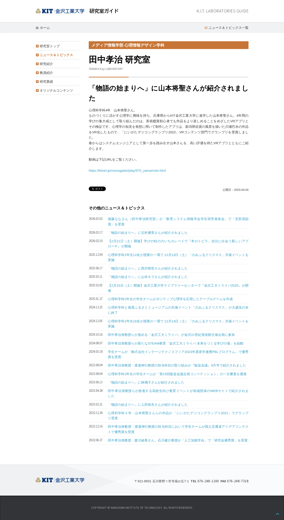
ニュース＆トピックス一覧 (228, 28)
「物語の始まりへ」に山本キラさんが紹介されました (148, 277)
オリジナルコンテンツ (56, 90)
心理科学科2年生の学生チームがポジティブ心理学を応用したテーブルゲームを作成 (170, 299)
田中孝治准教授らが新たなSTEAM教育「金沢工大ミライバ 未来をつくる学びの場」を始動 (175, 343)
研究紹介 (46, 64)
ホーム (45, 28)
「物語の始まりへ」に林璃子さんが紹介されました (146, 382)
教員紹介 (46, 73)
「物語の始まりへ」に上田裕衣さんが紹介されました (148, 404)
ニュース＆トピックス (56, 55)
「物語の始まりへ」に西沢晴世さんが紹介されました (148, 268)
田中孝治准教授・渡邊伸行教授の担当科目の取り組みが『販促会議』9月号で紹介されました (177, 365)
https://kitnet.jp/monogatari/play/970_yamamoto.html (127, 170)
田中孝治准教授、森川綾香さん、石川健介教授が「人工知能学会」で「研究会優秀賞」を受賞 (178, 440)
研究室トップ (50, 46)
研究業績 (46, 81)
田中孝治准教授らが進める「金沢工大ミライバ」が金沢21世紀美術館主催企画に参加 (171, 335)
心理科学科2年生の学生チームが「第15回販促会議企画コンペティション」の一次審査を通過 (177, 374)
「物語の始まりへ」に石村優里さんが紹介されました (148, 232)
